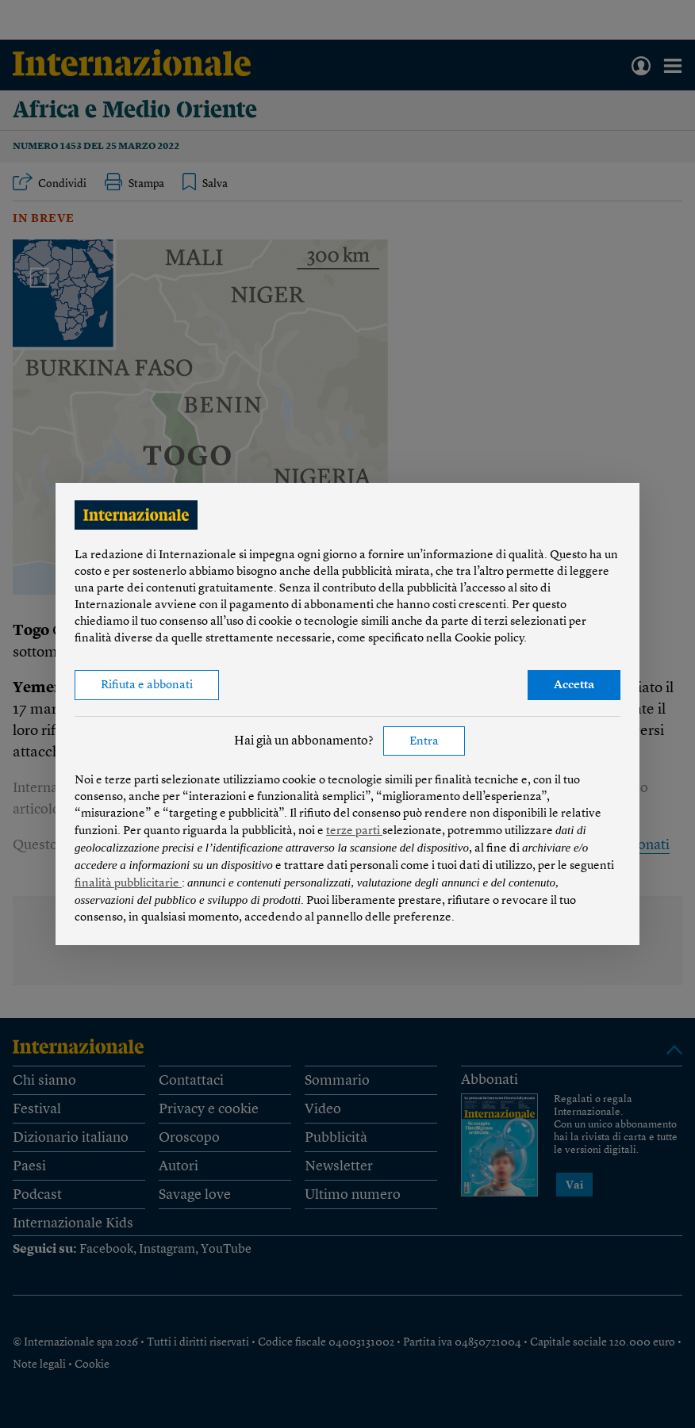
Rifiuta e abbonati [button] (147, 685)
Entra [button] (424, 742)
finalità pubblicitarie (128, 884)
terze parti (354, 831)
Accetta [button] (574, 685)
